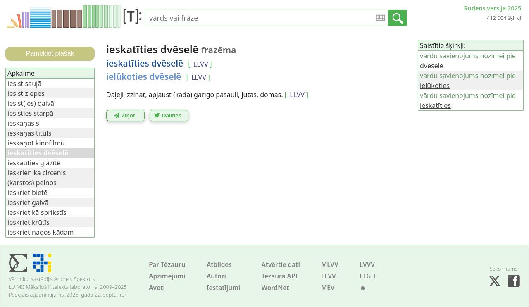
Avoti (157, 287)
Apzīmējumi (167, 276)
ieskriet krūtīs (28, 222)
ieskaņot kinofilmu (36, 143)
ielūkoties (435, 85)
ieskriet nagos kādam (40, 232)
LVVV (367, 264)
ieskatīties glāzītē (33, 162)
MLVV (329, 264)
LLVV (328, 276)
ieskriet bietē (27, 192)
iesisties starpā (30, 113)
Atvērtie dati (280, 264)
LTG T (368, 276)
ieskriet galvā (27, 202)
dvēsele (431, 65)
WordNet (275, 287)
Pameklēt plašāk (50, 53)
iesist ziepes (26, 93)
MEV (328, 287)
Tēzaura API (279, 276)
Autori (216, 276)
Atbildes (219, 264)
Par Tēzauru (167, 264)
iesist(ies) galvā (30, 103)
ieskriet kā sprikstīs (37, 212)
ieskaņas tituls (29, 133)
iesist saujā (24, 83)
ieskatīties (435, 105)
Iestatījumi (223, 287)
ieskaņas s (23, 123)
